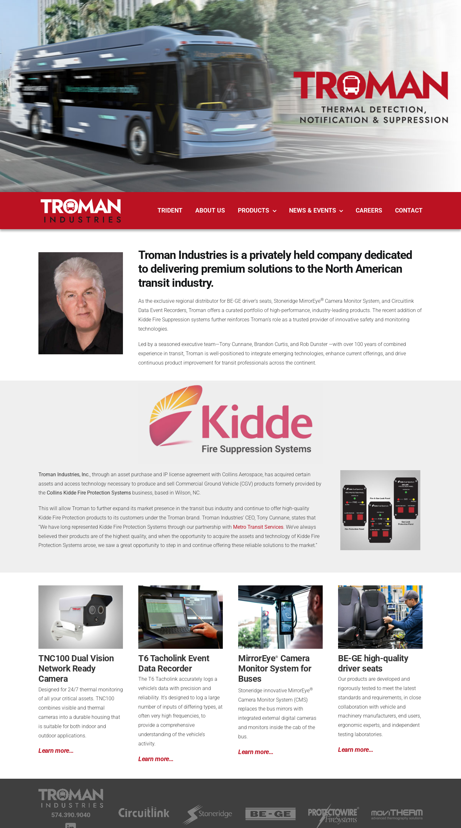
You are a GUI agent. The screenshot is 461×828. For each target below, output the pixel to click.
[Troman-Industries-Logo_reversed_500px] (81, 201)
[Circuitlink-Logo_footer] (144, 805)
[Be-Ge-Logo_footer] (270, 810)
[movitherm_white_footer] (397, 812)
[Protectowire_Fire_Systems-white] (334, 805)
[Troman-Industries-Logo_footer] (70, 791)
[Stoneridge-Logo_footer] (207, 805)
